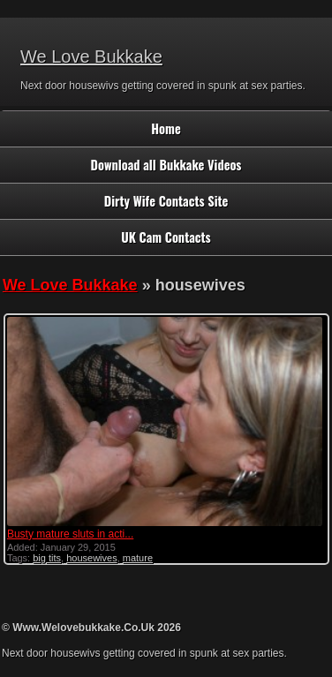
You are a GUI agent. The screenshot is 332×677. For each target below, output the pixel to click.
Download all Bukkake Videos (166, 164)
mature (138, 558)
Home (165, 128)
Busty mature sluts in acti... (70, 534)
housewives (91, 558)
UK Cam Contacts (165, 237)
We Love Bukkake (91, 56)
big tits (47, 558)
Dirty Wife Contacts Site (166, 201)
